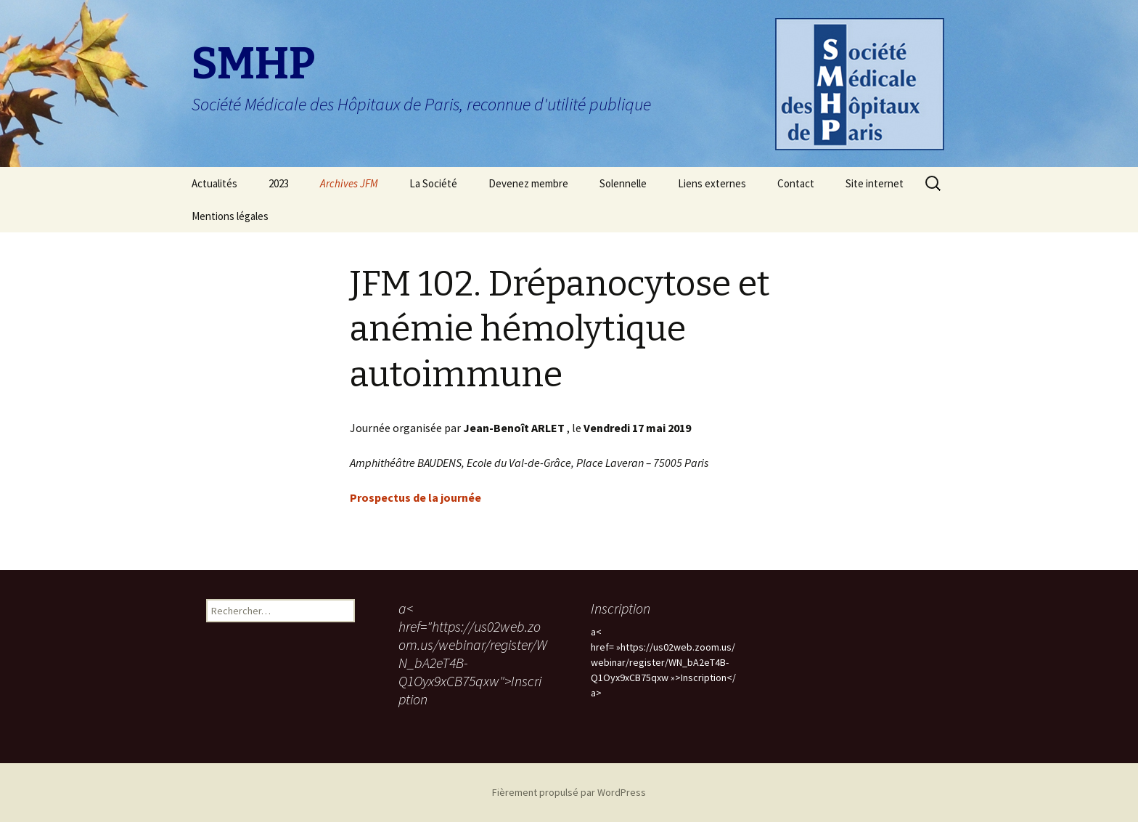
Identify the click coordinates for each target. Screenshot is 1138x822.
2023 (279, 183)
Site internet (875, 183)
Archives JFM (349, 183)
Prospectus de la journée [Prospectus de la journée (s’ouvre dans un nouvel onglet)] (415, 497)
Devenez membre (528, 183)
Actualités (214, 183)
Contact (795, 183)
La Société (433, 183)
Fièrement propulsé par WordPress (569, 792)
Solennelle (623, 183)
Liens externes (712, 183)
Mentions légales (230, 216)
